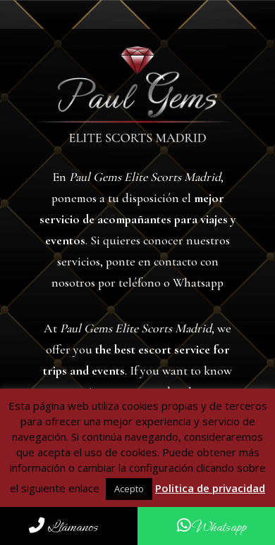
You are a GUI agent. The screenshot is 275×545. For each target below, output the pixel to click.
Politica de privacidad (210, 488)
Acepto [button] (129, 488)
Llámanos (63, 527)
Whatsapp (211, 527)
